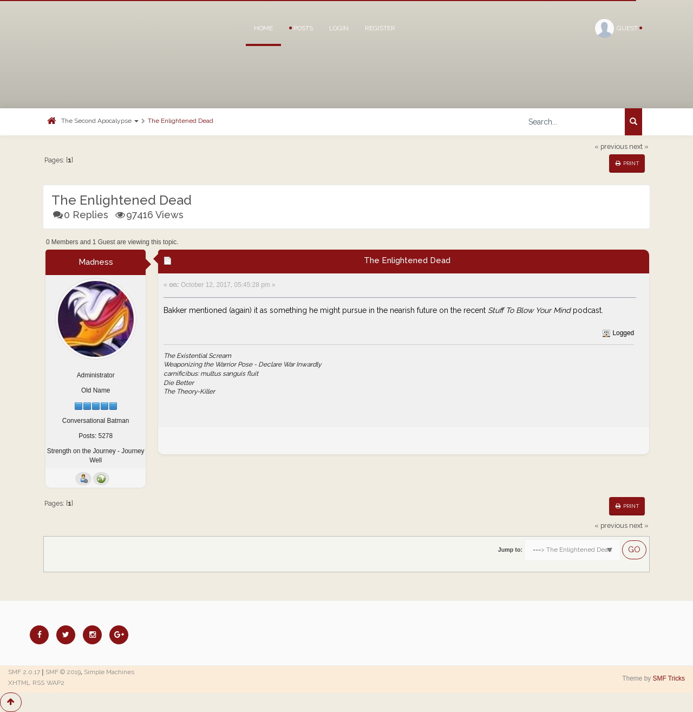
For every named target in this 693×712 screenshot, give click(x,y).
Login (339, 28)
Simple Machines (109, 672)
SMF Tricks (669, 678)
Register (380, 28)
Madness (96, 262)
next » (639, 146)
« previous (610, 146)
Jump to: (510, 549)
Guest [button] (618, 28)
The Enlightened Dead (180, 121)
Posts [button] (301, 28)
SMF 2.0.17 (24, 672)
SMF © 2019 (63, 672)
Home (263, 28)
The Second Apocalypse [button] (100, 121)
